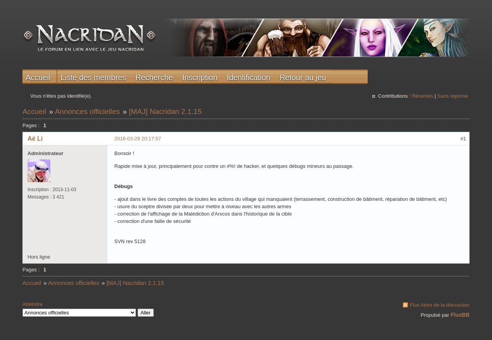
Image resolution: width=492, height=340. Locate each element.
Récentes (422, 96)
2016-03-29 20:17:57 (137, 139)
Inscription (199, 77)
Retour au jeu (303, 77)
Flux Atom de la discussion (440, 305)
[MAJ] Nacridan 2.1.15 (165, 111)
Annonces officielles (87, 111)
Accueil (38, 77)
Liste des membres (93, 77)
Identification (248, 77)
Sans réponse (452, 96)
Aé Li (35, 138)
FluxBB (460, 315)
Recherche (154, 77)
